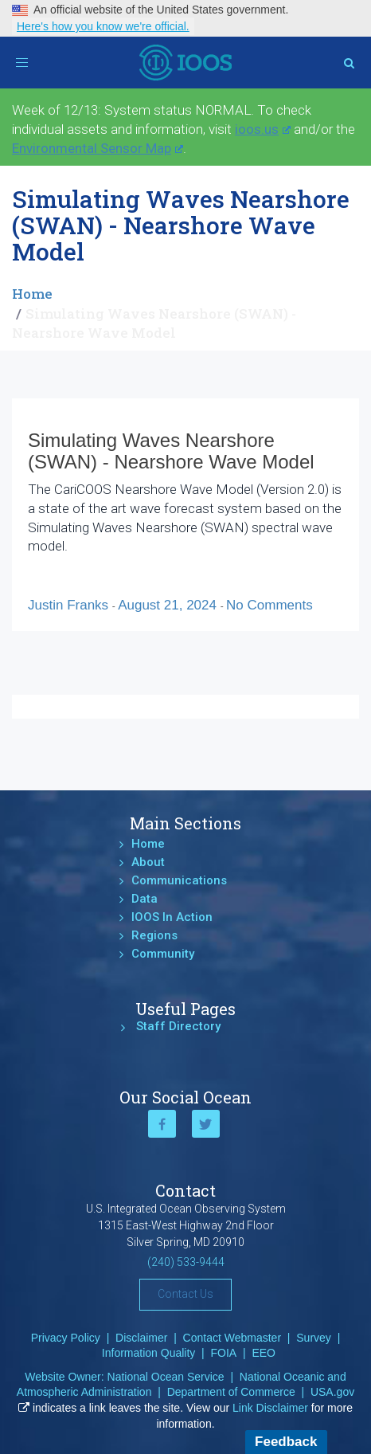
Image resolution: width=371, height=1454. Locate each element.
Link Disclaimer (270, 1407)
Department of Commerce (231, 1391)
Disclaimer (141, 1337)
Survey (313, 1337)
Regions (154, 935)
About (148, 862)
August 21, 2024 (169, 605)
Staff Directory (178, 1026)
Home (32, 293)
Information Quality (149, 1352)
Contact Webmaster (232, 1337)
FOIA (224, 1352)
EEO (263, 1352)
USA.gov (332, 1391)
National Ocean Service (166, 1376)
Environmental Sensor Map (97, 148)
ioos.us (263, 129)
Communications (179, 880)
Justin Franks (70, 605)
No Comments (269, 605)
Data (144, 899)
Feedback (286, 1441)
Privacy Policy (65, 1337)
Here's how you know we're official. (103, 26)
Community (162, 953)
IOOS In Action (172, 917)
